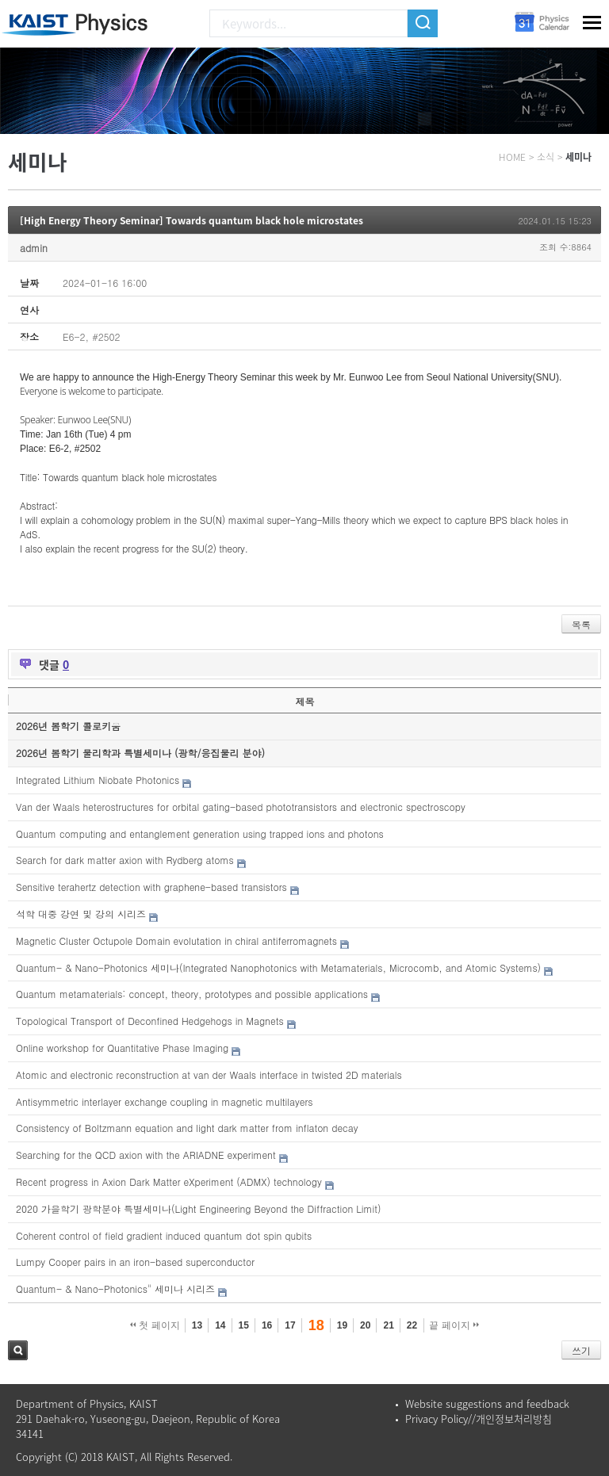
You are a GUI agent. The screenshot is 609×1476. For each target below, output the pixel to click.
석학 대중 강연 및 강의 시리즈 (81, 913)
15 (244, 1325)
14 (220, 1325)
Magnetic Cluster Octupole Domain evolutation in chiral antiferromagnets (176, 940)
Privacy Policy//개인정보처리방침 (478, 1418)
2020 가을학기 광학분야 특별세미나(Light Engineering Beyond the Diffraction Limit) (198, 1208)
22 (412, 1325)
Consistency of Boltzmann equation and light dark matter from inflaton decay (187, 1127)
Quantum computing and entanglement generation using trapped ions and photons (200, 833)
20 (365, 1325)
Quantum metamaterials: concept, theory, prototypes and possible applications (192, 993)
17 (290, 1325)
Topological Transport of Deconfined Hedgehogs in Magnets (150, 1020)
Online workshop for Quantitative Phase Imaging (122, 1047)
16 (267, 1325)
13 (197, 1325)
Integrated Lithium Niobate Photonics (97, 779)
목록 (581, 624)
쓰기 (581, 1350)
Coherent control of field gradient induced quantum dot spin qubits (164, 1235)
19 (342, 1325)
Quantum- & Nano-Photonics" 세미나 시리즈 (115, 1288)
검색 (18, 1350)
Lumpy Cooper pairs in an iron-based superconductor (135, 1261)
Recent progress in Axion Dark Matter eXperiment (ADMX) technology (169, 1181)
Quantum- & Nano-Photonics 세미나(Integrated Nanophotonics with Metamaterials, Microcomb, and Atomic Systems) (278, 967)
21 (388, 1325)
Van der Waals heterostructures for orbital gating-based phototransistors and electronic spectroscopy (240, 806)
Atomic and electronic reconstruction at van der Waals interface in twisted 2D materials (209, 1074)
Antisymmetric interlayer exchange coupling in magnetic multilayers (164, 1101)
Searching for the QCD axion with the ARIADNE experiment (146, 1154)
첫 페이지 (155, 1325)
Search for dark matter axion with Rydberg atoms (125, 859)
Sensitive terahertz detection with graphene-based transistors (151, 886)
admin (34, 247)
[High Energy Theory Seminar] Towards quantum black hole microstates (191, 220)
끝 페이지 (454, 1325)
